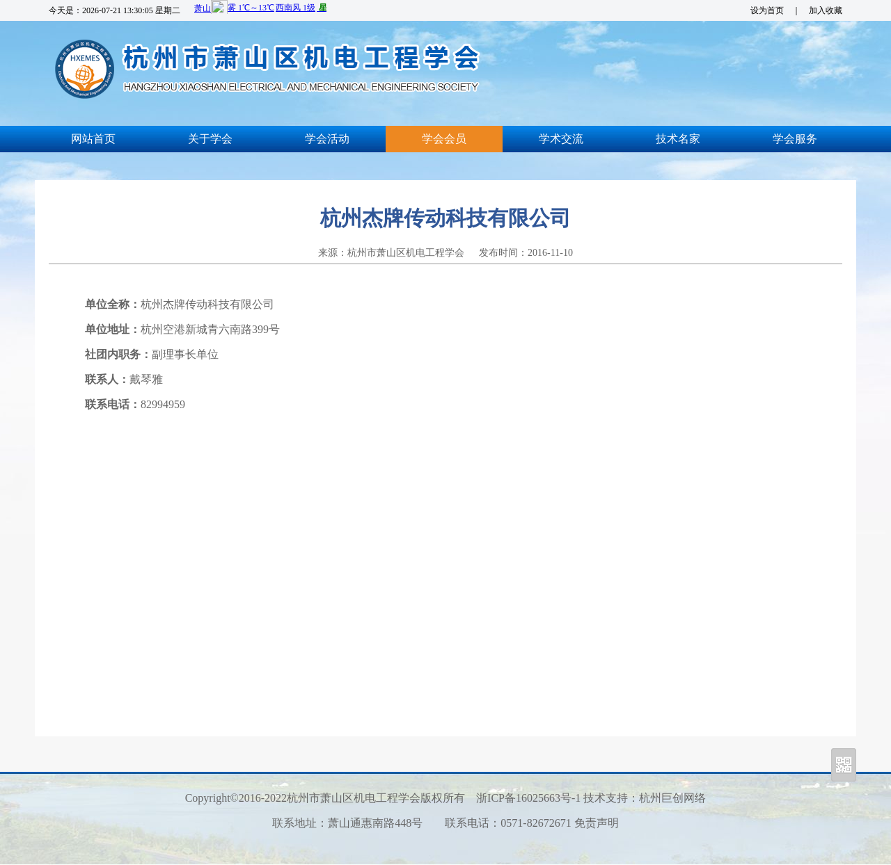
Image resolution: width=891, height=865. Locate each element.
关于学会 (210, 139)
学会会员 (444, 139)
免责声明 (596, 823)
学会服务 (795, 139)
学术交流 (561, 139)
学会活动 (327, 139)
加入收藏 (825, 10)
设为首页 (767, 10)
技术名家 (678, 139)
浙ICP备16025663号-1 (528, 798)
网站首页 (93, 139)
